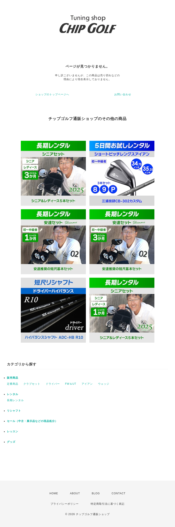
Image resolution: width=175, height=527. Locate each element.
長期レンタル (15, 400)
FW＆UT (70, 383)
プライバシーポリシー (65, 503)
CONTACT (119, 493)
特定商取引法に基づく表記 (107, 503)
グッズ (11, 441)
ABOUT (75, 493)
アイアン (87, 383)
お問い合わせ (122, 94)
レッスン (12, 431)
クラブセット (31, 383)
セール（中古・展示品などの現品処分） (32, 421)
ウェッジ (103, 383)
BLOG (96, 493)
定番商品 (12, 383)
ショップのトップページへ (52, 94)
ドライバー (53, 383)
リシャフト (14, 410)
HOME (53, 493)
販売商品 (12, 377)
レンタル (12, 394)
